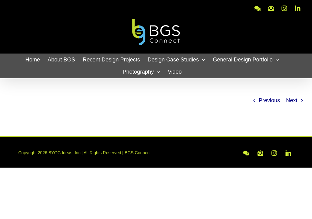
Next (291, 100)
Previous (269, 100)
